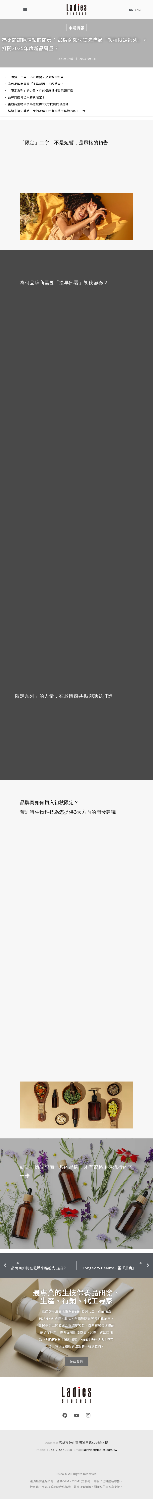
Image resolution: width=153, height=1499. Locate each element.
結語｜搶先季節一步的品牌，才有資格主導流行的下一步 (47, 111)
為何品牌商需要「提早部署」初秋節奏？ (36, 84)
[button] (25, 10)
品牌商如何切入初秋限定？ (26, 97)
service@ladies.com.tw (100, 1450)
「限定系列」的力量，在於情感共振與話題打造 (40, 90)
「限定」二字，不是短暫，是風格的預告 (36, 77)
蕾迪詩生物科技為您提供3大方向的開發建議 (38, 104)
